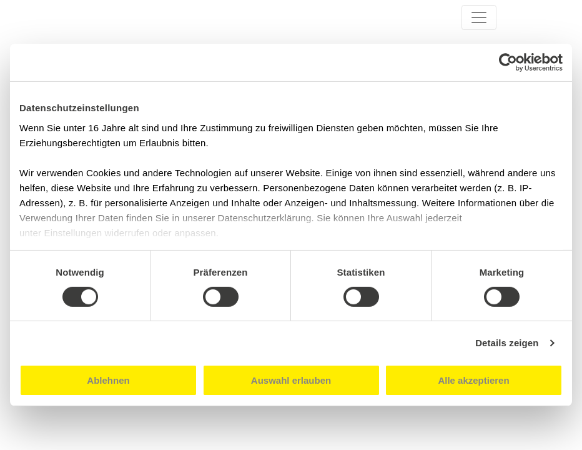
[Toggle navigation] (478, 17)
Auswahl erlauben (291, 380)
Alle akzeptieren (473, 380)
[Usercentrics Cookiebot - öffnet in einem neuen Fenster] (508, 62)
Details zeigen (506, 343)
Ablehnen (108, 380)
